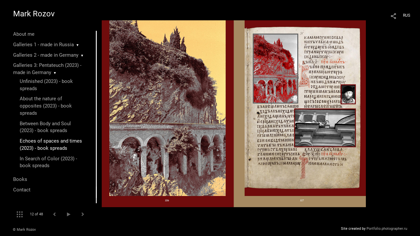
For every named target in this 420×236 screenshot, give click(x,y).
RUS (406, 15)
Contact (22, 190)
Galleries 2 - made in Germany (45, 55)
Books (20, 179)
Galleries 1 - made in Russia (43, 45)
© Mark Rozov (24, 229)
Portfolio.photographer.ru (387, 228)
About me (23, 34)
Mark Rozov (34, 13)
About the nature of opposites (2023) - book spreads (46, 106)
